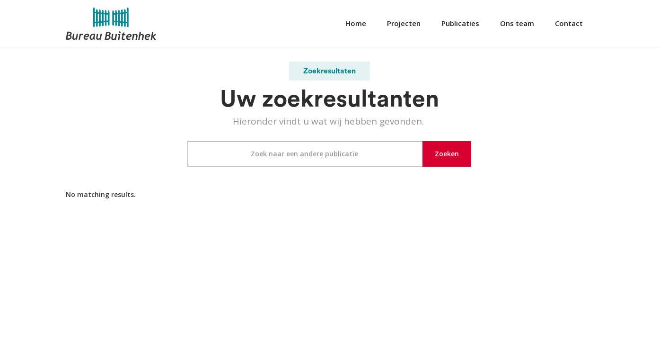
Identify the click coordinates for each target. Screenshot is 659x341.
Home (355, 23)
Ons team (517, 23)
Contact (569, 23)
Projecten (404, 23)
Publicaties (460, 23)
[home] (111, 23)
